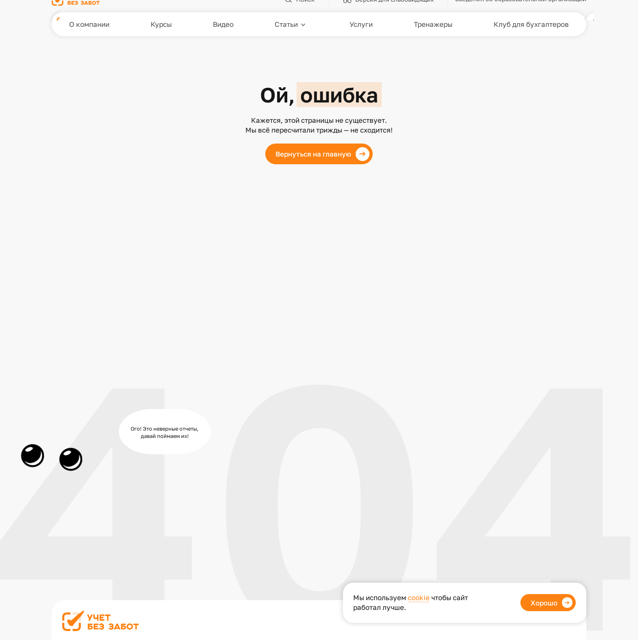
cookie (419, 597)
